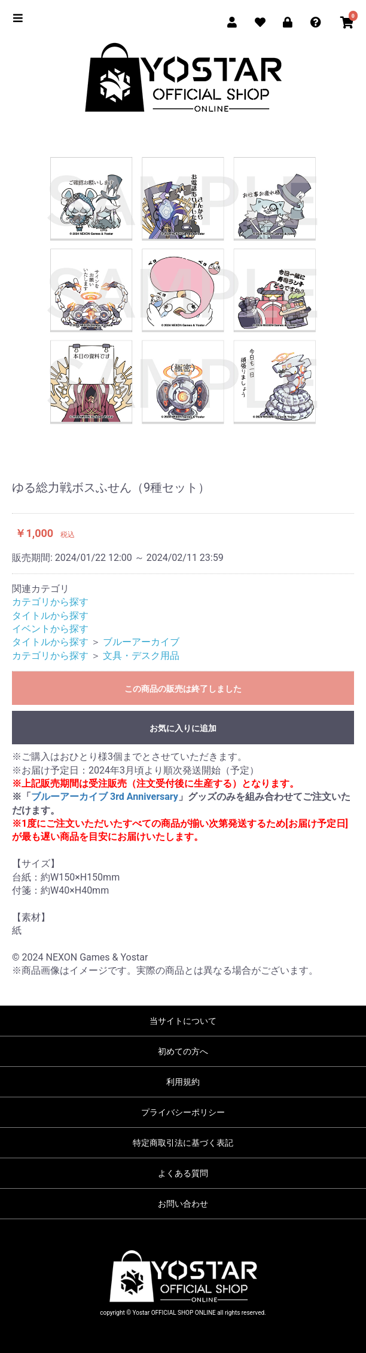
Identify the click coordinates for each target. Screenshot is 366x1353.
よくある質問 (183, 1173)
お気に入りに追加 (183, 728)
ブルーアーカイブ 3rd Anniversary (104, 796)
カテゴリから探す (50, 602)
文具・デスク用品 (141, 655)
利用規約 (183, 1082)
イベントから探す (50, 628)
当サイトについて (183, 1021)
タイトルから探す (50, 615)
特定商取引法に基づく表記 (183, 1143)
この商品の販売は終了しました (183, 689)
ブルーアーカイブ (141, 642)
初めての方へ (183, 1051)
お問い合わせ (183, 1203)
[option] (183, 290)
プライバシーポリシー (183, 1112)
